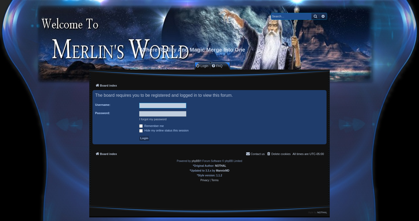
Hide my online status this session (164, 130)
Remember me (151, 125)
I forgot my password (152, 119)
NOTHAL (220, 165)
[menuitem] (202, 66)
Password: (102, 113)
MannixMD (222, 170)
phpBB (196, 161)
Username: (102, 104)
